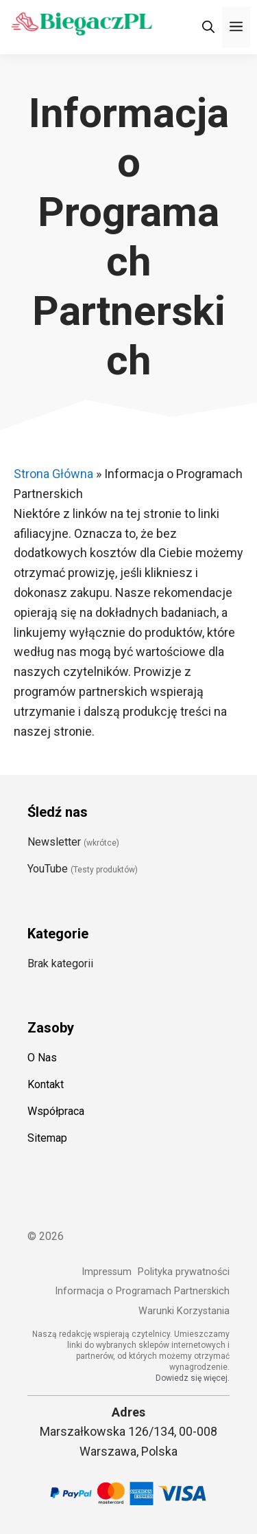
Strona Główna (53, 473)
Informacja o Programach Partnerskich (142, 1291)
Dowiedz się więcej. (193, 1378)
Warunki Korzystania (184, 1311)
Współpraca (55, 1111)
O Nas (42, 1057)
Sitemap (47, 1137)
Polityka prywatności (184, 1272)
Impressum (107, 1272)
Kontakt (45, 1084)
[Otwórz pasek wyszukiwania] (208, 27)
